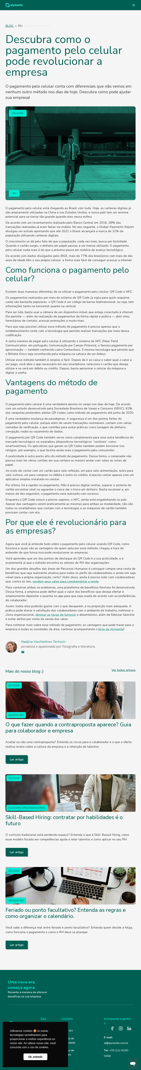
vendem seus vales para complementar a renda (66, 581)
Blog (9, 26)
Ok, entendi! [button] (35, 1056)
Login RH (67, 1031)
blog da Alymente (111, 629)
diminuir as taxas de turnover (55, 615)
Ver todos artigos (124, 670)
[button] (133, 5)
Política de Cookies (68, 1053)
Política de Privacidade (68, 1041)
